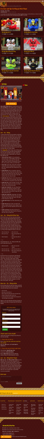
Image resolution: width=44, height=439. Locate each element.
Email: (3, 316)
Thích (2, 10)
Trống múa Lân (6, 115)
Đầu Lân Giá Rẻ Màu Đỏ (29, 51)
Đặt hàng (5, 329)
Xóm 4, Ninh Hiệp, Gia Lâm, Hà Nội (13, 427)
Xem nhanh (17, 30)
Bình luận (6, 10)
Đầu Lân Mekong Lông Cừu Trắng (9, 51)
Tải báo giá (11, 103)
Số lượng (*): (4, 324)
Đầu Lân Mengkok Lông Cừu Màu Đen (32, 70)
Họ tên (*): (4, 312)
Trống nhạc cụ (3, 404)
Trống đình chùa (3, 407)
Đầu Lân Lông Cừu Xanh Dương (30, 32)
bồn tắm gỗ (25, 400)
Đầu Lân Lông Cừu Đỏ (6, 32)
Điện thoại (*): (5, 320)
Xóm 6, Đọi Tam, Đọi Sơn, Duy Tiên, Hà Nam (15, 429)
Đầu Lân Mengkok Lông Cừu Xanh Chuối (10, 70)
